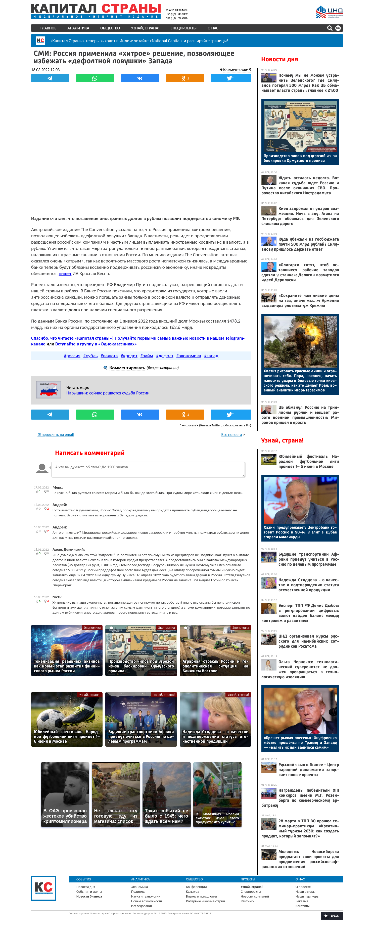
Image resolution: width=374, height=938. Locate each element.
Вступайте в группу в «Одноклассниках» (96, 344)
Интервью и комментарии (205, 901)
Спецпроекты (184, 28)
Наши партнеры (307, 896)
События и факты (89, 891)
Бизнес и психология (201, 896)
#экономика (188, 356)
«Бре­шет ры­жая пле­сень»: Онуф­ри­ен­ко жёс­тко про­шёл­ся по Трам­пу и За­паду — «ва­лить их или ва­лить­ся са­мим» (300, 742)
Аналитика (78, 28)
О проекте (303, 887)
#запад (211, 356)
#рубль (90, 356)
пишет (65, 273)
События (83, 879)
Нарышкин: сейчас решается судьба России (108, 393)
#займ (147, 356)
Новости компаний (255, 896)
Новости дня (279, 59)
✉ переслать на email (55, 434)
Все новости (231, 434)
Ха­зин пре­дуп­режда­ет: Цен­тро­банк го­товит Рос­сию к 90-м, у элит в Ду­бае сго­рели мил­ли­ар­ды (300, 532)
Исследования (142, 906)
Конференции (196, 887)
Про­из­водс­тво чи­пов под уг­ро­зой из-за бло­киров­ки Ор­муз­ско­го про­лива (300, 158)
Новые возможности (146, 901)
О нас (213, 28)
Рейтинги (247, 901)
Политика (138, 891)
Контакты (303, 906)
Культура (192, 891)
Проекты (248, 879)
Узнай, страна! (145, 28)
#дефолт (164, 356)
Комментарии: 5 (237, 69)
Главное (48, 28)
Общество (110, 28)
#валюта (109, 356)
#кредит (129, 356)
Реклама (302, 901)
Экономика (92, 628)
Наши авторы (305, 891)
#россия (72, 356)
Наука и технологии (145, 896)
